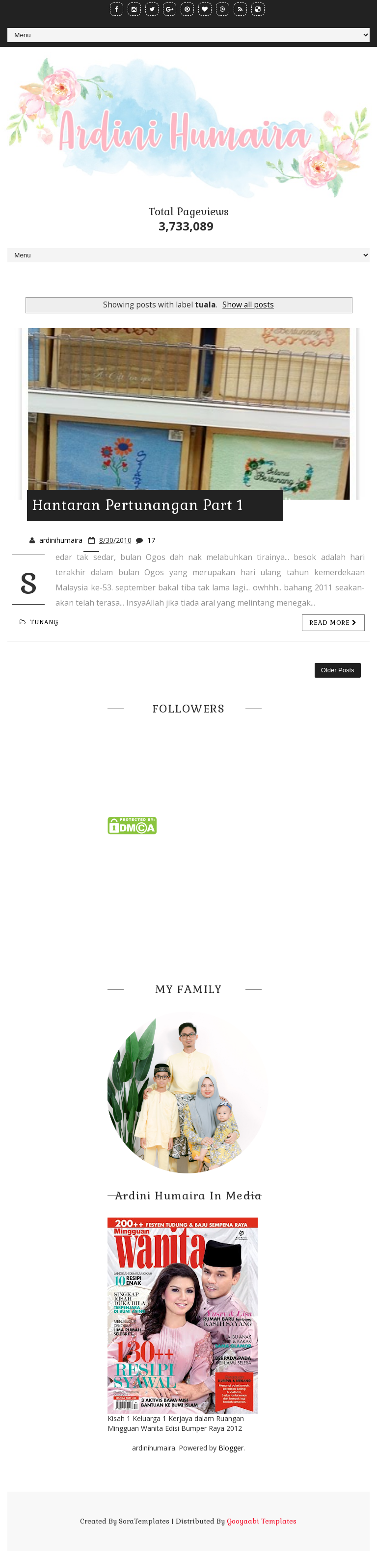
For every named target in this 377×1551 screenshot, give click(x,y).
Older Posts (337, 670)
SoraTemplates (144, 1521)
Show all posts (248, 305)
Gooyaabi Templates (261, 1521)
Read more (333, 623)
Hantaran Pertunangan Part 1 (137, 505)
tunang (39, 622)
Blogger (230, 1447)
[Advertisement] (188, 905)
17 (151, 540)
